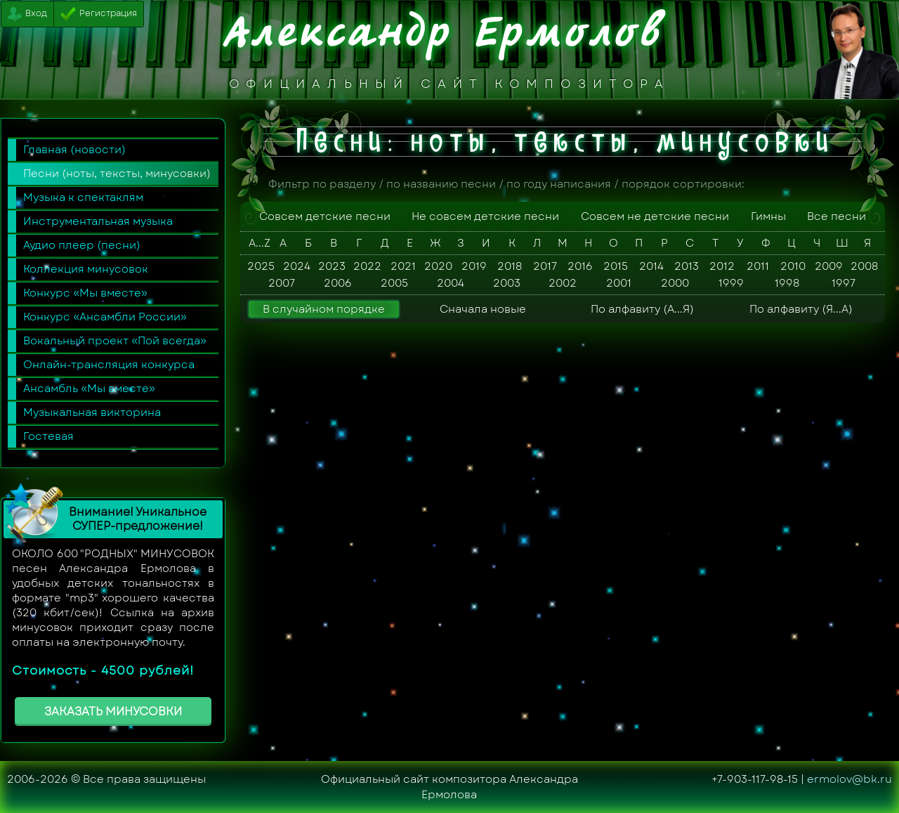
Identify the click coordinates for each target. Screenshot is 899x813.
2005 (394, 283)
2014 (651, 266)
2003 (506, 283)
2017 (545, 266)
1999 (731, 283)
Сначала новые (483, 309)
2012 (722, 266)
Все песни (836, 216)
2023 (332, 266)
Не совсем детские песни (485, 216)
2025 (261, 266)
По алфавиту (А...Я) (642, 309)
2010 (793, 266)
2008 (864, 266)
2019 (474, 266)
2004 (450, 283)
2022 (367, 266)
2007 (281, 283)
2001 (618, 283)
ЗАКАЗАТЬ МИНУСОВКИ (113, 711)
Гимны (768, 216)
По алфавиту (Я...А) (801, 309)
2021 (403, 266)
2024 (296, 266)
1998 (787, 283)
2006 (338, 283)
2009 (829, 266)
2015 (615, 266)
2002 (563, 283)
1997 (843, 283)
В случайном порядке (324, 309)
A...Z (258, 243)
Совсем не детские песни (655, 216)
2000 (675, 283)
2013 (686, 266)
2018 (509, 266)
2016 (580, 266)
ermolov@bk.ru (849, 779)
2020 (438, 266)
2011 (758, 266)
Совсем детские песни (325, 216)
